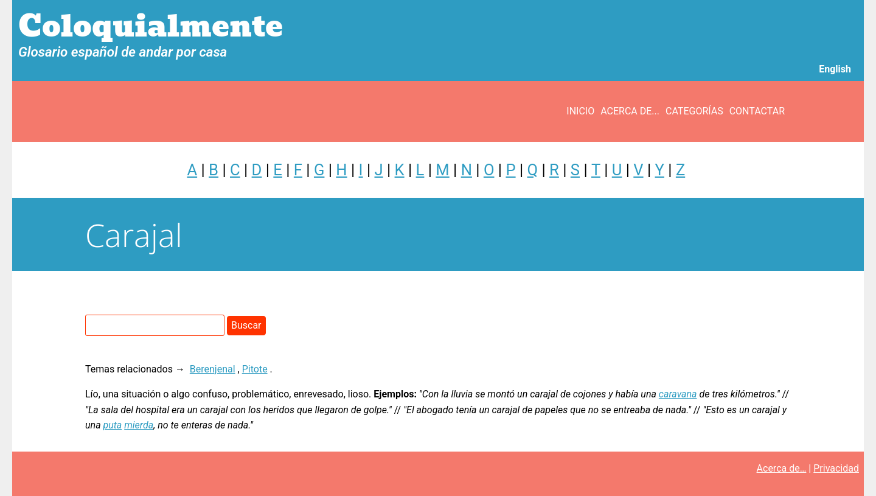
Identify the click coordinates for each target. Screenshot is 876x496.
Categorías (694, 111)
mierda (138, 425)
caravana (678, 394)
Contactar (757, 111)
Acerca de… (782, 468)
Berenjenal (212, 369)
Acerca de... (629, 111)
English (835, 69)
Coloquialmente (150, 26)
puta (112, 425)
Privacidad (836, 468)
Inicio (580, 111)
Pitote (255, 369)
